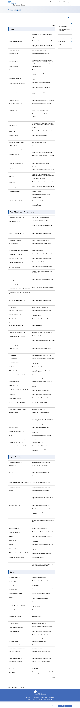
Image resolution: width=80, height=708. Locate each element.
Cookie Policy (40, 699)
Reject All (61, 705)
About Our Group (39, 5)
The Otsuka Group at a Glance (64, 35)
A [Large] (59, 1)
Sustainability (68, 5)
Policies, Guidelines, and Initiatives (63, 50)
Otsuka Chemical (50, 702)
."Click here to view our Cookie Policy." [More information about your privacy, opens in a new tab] (8, 706)
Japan (11, 20)
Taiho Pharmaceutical (36, 702)
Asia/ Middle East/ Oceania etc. (20, 20)
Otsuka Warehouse (44, 702)
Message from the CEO (63, 26)
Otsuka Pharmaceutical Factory (27, 702)
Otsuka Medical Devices (64, 702)
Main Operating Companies (64, 38)
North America (31, 20)
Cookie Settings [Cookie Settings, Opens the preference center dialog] (53, 705)
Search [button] (69, 2)
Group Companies (62, 41)
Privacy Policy (35, 699)
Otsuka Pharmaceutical (17, 702)
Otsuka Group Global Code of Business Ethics (64, 30)
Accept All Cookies (69, 705)
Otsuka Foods (57, 702)
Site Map (50, 699)
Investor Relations (59, 5)
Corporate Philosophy (63, 23)
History (60, 44)
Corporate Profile (62, 33)
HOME (9, 14)
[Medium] (57, 1)
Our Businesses (49, 5)
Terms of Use (46, 699)
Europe (38, 20)
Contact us (52, 1)
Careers (60, 47)
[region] (40, 705)
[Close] (78, 705)
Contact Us (29, 699)
